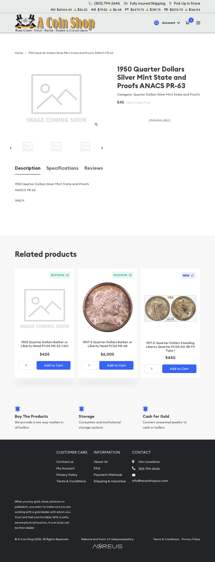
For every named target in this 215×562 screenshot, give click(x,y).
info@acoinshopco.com (150, 481)
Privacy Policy (66, 475)
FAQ (97, 468)
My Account (65, 468)
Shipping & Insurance (110, 481)
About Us (101, 462)
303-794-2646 (149, 469)
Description (28, 168)
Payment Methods (108, 475)
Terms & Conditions (71, 481)
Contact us (65, 462)
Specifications (62, 168)
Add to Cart (53, 365)
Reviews (93, 168)
